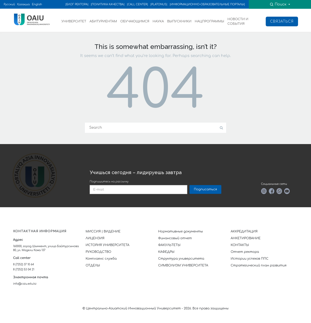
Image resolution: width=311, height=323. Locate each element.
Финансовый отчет (175, 238)
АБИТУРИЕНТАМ (103, 21)
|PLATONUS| (158, 4)
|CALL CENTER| (137, 4)
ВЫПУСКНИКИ (179, 21)
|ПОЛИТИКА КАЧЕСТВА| (108, 4)
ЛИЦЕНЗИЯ (95, 238)
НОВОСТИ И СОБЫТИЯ (237, 21)
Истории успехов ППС (250, 258)
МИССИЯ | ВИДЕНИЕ (103, 231)
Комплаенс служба (101, 258)
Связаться (282, 21)
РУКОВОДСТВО (98, 251)
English (37, 4)
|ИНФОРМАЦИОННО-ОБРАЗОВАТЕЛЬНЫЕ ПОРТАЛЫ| (207, 4)
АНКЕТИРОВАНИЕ (246, 238)
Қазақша (23, 4)
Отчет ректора (245, 251)
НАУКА (158, 21)
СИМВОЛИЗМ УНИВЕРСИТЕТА (183, 265)
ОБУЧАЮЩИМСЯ (134, 21)
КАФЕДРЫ (166, 251)
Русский (9, 4)
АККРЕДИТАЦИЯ (244, 231)
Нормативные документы (180, 231)
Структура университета (181, 258)
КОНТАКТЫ (240, 245)
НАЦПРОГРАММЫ (209, 21)
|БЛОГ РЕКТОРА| (77, 4)
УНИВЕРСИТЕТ (74, 21)
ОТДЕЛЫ (93, 265)
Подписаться (205, 189)
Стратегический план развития (259, 265)
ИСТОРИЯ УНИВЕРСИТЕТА (107, 245)
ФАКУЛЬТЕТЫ (169, 245)
